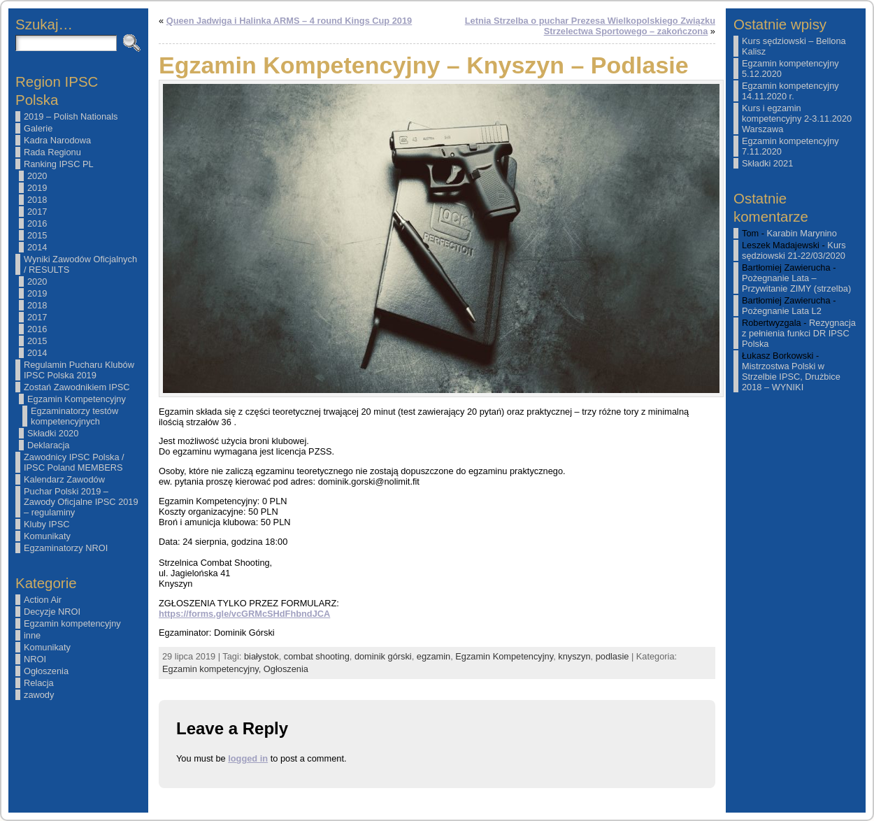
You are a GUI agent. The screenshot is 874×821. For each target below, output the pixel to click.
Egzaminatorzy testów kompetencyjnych (74, 416)
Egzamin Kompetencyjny (76, 399)
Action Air (43, 599)
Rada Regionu (52, 152)
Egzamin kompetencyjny (72, 623)
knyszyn (574, 656)
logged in (248, 758)
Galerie (38, 128)
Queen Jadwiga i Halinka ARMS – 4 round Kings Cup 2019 (289, 20)
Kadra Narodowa (57, 140)
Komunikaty (47, 536)
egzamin (433, 656)
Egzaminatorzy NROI (66, 548)
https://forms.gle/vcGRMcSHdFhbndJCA (244, 613)
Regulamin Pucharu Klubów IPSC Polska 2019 (79, 369)
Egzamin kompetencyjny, (213, 669)
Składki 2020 (52, 433)
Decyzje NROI (52, 611)
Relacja (39, 683)
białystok (261, 656)
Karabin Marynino (802, 233)
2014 (37, 247)
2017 (37, 211)
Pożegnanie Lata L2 (782, 311)
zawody (39, 695)
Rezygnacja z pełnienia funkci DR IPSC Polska (799, 333)
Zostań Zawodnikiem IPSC (77, 387)
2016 (37, 223)
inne (32, 635)
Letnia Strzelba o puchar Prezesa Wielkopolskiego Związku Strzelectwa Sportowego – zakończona (590, 25)
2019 (37, 188)
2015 (37, 235)
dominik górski (383, 656)
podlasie (612, 656)
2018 (37, 199)
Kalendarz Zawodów (64, 479)
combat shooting (317, 656)
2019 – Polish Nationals (70, 116)
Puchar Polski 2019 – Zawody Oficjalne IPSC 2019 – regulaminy (81, 501)
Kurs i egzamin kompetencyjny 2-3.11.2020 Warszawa (797, 118)
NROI (35, 659)
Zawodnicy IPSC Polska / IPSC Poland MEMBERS (74, 462)
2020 (37, 176)
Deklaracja (48, 445)
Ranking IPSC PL (59, 164)
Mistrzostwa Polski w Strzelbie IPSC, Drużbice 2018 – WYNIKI (791, 376)
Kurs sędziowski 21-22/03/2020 (794, 250)
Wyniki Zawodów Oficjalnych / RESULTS (80, 264)
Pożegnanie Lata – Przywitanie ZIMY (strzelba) (796, 283)
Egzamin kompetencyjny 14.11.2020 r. (790, 90)
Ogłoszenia (46, 671)
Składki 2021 (767, 163)
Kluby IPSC (46, 524)
